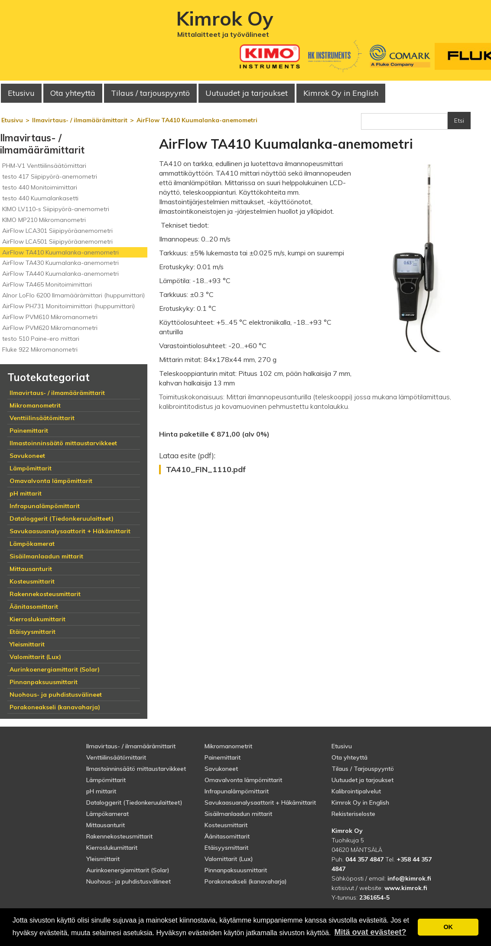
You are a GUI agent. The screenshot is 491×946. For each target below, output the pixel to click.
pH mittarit (101, 791)
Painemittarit (223, 757)
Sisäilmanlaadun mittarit (238, 814)
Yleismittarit (103, 859)
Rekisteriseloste (353, 814)
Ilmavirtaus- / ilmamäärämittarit (131, 746)
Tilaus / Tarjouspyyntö (363, 769)
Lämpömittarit (106, 780)
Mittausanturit (105, 825)
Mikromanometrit (228, 746)
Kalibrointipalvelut (356, 791)
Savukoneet (221, 769)
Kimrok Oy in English (340, 93)
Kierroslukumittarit (111, 847)
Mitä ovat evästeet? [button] (370, 932)
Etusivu (21, 93)
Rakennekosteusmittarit (119, 836)
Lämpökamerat (107, 814)
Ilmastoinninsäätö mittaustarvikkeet (136, 769)
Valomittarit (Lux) (229, 859)
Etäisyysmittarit (226, 847)
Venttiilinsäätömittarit (116, 757)
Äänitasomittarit (227, 836)
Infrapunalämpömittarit (237, 791)
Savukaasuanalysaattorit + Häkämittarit (260, 802)
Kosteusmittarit (226, 825)
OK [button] (448, 926)
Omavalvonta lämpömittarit (243, 780)
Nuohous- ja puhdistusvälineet (128, 881)
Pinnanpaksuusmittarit (236, 870)
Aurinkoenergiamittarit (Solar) (127, 870)
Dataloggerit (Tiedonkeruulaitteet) (134, 802)
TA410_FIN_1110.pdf (206, 469)
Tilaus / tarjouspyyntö (150, 93)
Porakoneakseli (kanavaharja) (246, 881)
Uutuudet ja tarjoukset (362, 780)
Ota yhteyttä (72, 93)
